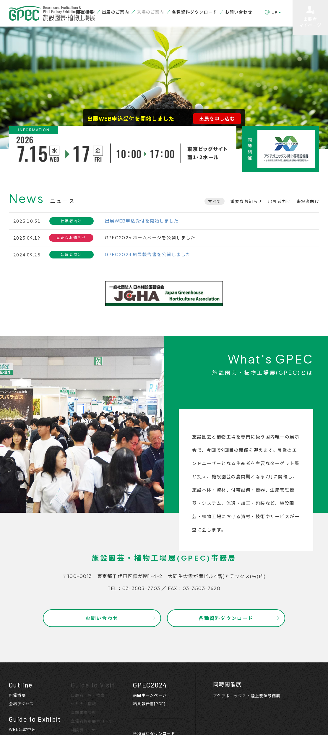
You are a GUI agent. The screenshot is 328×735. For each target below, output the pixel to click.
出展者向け (279, 201)
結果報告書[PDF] (149, 703)
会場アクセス (21, 703)
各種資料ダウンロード (194, 11)
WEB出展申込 (22, 729)
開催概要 (85, 11)
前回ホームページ (150, 695)
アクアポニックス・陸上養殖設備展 (246, 695)
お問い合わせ (238, 11)
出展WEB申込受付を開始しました (141, 220)
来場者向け (308, 201)
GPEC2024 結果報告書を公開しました (148, 254)
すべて (214, 201)
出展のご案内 (115, 11)
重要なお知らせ (246, 201)
